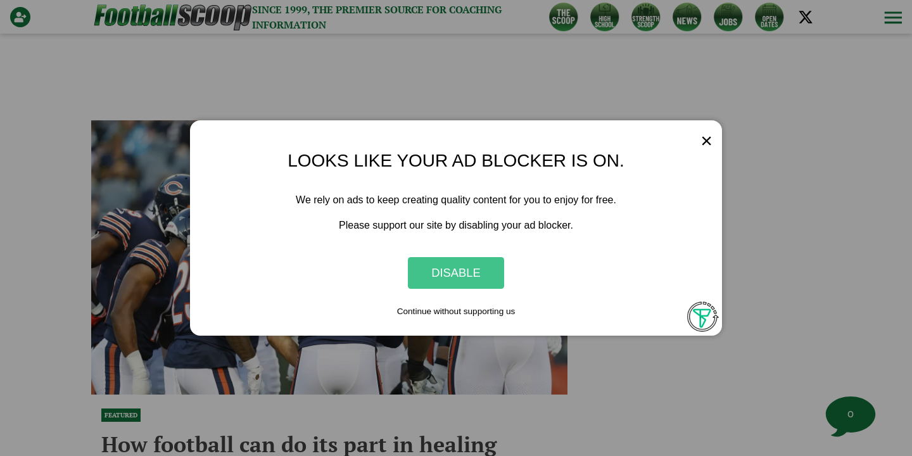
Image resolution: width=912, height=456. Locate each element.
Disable (456, 272)
